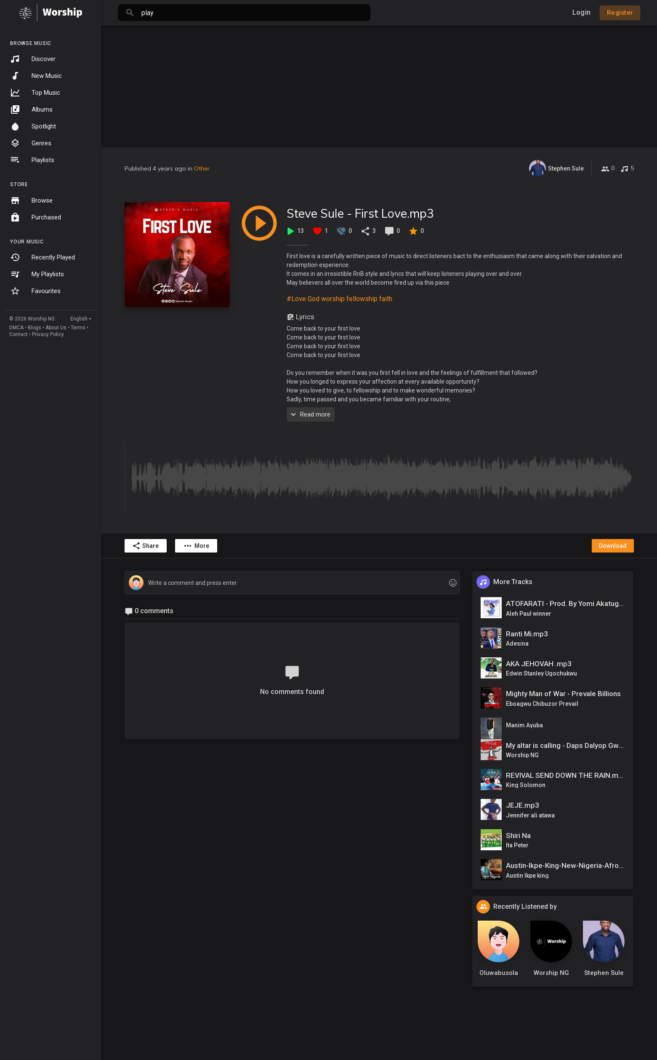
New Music (36, 76)
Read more (309, 414)
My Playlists (37, 274)
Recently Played (42, 257)
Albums (31, 109)
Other (202, 168)
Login (581, 12)
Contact (18, 334)
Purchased (35, 217)
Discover (33, 59)
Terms (78, 328)
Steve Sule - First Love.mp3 (360, 213)
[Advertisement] (379, 84)
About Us (55, 328)
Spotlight (33, 126)
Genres (30, 143)
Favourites (35, 291)
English (79, 319)
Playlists (32, 160)
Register (620, 12)
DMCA (16, 328)
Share (145, 546)
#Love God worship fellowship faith (339, 299)
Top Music (35, 93)
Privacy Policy (48, 334)
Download (613, 545)
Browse (31, 200)
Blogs (34, 328)
